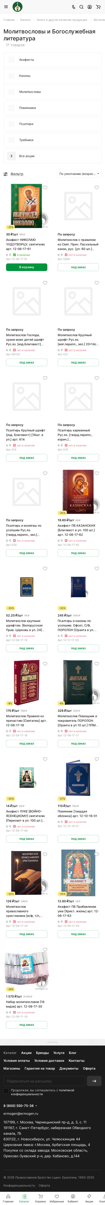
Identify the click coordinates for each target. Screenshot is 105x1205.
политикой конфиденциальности (42, 1092)
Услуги (58, 1053)
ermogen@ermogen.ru (20, 1113)
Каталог (10, 1053)
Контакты (76, 1061)
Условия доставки (49, 1061)
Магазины (11, 1068)
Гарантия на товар (40, 1068)
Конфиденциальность (19, 1185)
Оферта (89, 1068)
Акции (26, 1053)
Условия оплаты (16, 1061)
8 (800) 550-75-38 (18, 1106)
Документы (68, 1068)
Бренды (42, 1053)
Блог (72, 1053)
